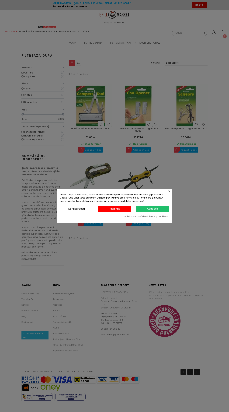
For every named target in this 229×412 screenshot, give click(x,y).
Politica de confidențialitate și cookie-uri (147, 216)
